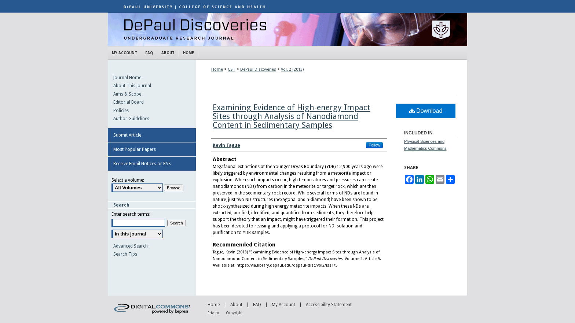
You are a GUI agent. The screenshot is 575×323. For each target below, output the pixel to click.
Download (426, 111)
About (236, 304)
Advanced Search (130, 246)
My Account (283, 304)
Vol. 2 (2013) (292, 69)
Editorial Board (128, 102)
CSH (231, 69)
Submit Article (127, 135)
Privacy (213, 313)
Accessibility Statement (329, 304)
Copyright (234, 313)
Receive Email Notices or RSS (142, 163)
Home (217, 69)
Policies (121, 110)
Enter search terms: (130, 214)
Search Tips (125, 254)
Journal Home (127, 77)
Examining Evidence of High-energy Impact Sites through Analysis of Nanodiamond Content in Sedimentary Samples (291, 116)
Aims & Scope (127, 94)
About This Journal (132, 85)
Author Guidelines (131, 118)
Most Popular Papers (134, 149)
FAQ (257, 304)
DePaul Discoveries (287, 29)
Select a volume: (127, 180)
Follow (374, 145)
